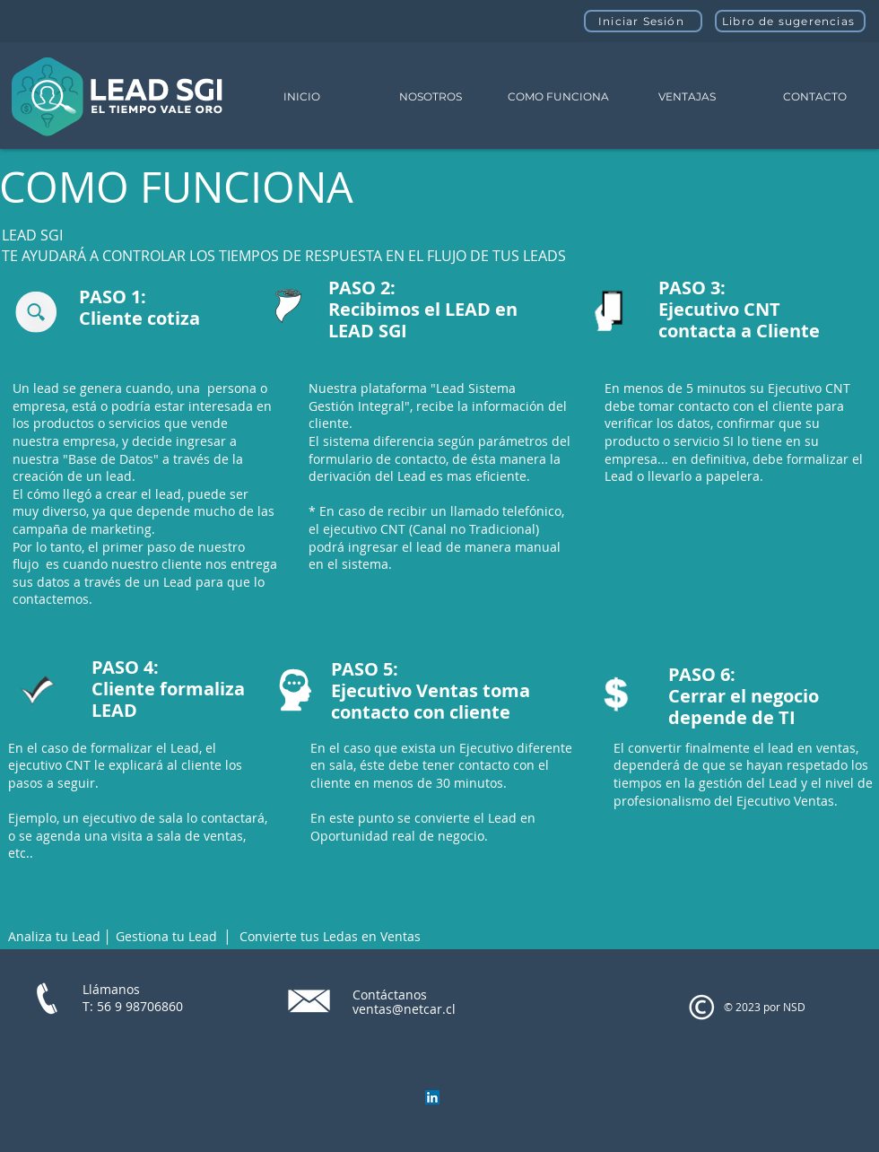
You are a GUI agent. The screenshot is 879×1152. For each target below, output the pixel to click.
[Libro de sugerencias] (790, 21)
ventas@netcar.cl (404, 1008)
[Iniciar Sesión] (643, 21)
